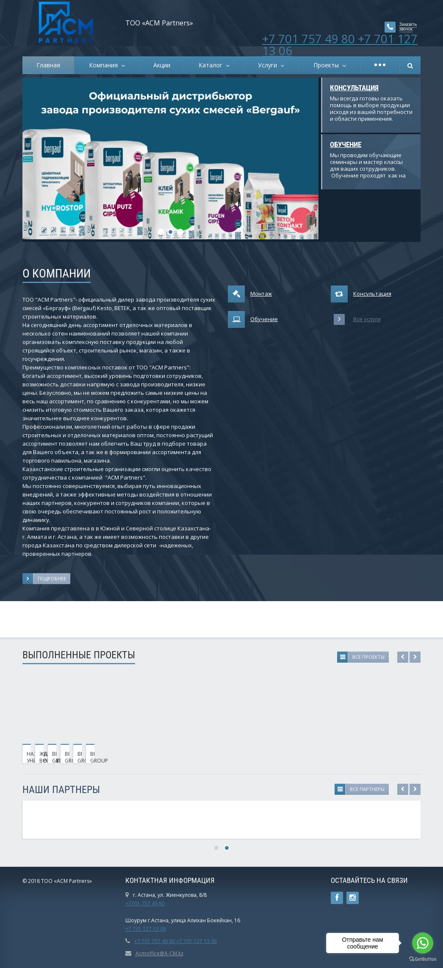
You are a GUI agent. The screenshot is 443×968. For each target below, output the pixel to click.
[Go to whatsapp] (422, 943)
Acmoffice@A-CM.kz (159, 953)
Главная (48, 65)
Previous (402, 657)
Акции (161, 65)
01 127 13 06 (151, 928)
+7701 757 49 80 (145, 903)
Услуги (269, 65)
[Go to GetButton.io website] (422, 959)
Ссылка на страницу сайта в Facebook (336, 897)
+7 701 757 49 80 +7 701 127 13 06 (340, 44)
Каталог (212, 65)
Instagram (352, 897)
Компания (105, 65)
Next (415, 657)
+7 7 (130, 928)
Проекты (327, 65)
